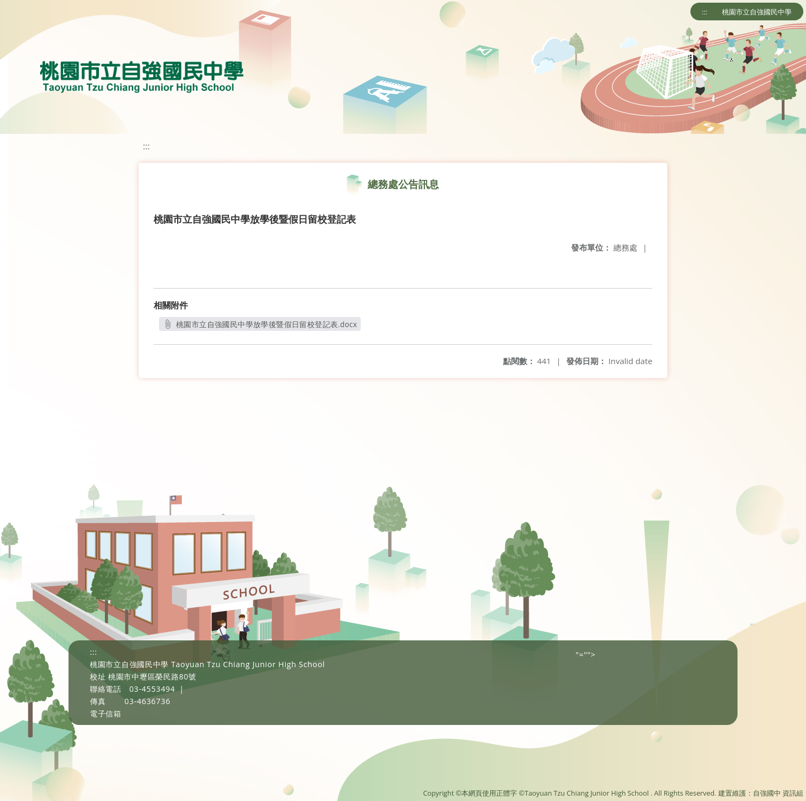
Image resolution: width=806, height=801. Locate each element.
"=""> (585, 654)
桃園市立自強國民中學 (757, 12)
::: (705, 12)
